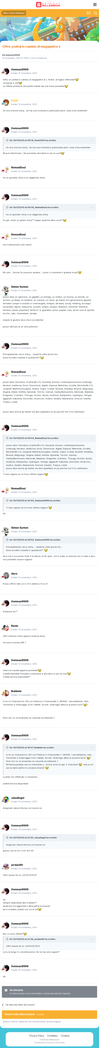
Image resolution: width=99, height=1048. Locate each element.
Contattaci (52, 1035)
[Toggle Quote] (7, 140)
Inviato (24, 73)
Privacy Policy (36, 1035)
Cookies (65, 1035)
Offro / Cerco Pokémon (35, 58)
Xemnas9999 (13, 55)
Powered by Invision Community (49, 1042)
